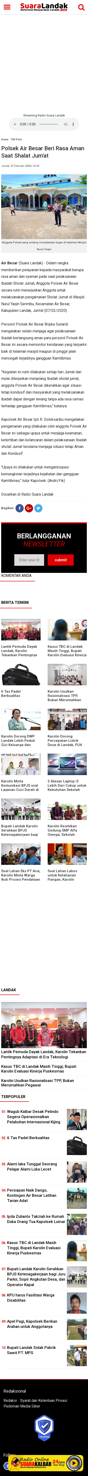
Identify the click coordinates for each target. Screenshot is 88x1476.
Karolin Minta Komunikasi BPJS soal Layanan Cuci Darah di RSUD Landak (20, 787)
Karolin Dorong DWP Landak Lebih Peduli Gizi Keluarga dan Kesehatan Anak (18, 742)
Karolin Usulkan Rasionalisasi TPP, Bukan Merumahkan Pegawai (64, 697)
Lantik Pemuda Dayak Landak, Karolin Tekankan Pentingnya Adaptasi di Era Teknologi (19, 655)
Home (4, 139)
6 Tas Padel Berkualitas (11, 693)
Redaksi (10, 1400)
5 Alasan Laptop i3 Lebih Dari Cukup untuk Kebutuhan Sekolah (67, 785)
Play (74, 1463)
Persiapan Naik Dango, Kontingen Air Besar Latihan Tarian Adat (31, 1195)
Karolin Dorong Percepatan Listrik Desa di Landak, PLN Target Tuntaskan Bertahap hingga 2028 (66, 744)
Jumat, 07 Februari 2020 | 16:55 (20, 165)
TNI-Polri (16, 139)
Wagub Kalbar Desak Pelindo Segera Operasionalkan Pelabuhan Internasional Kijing (33, 1116)
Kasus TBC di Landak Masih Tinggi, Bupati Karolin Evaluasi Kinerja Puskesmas (67, 652)
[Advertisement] (44, 63)
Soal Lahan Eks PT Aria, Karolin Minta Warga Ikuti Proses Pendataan (20, 875)
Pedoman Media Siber (22, 1406)
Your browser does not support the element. (44, 124)
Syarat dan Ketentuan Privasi (43, 1400)
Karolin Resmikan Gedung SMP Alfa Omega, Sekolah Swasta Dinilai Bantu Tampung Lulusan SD (65, 834)
